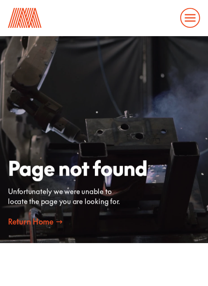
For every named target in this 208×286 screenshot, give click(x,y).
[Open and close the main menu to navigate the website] (190, 18)
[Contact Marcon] (35, 221)
